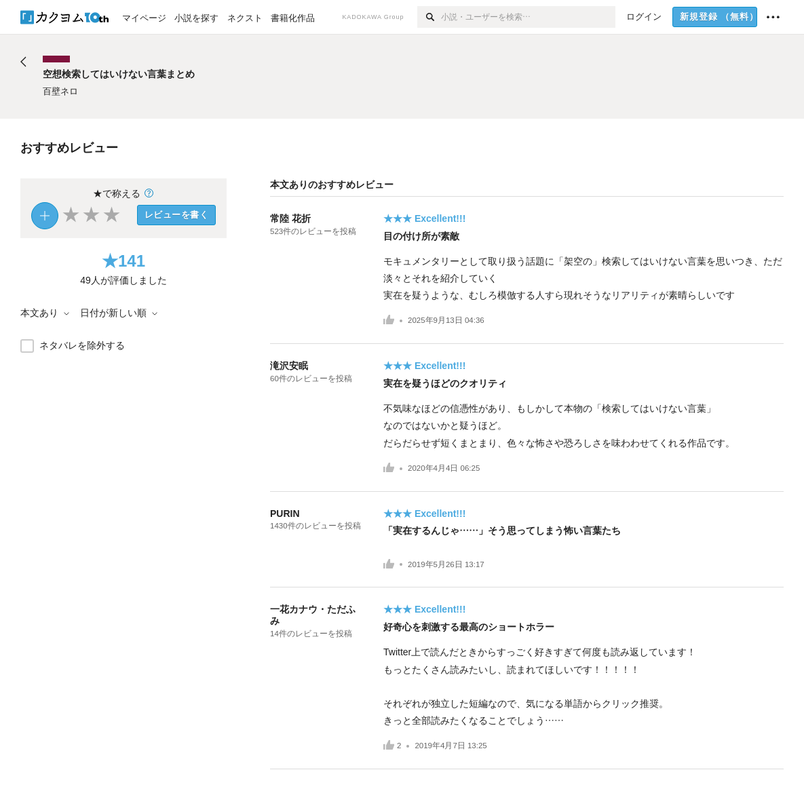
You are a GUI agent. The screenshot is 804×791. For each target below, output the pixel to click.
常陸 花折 (290, 218)
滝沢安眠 (289, 365)
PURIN (285, 513)
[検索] (429, 17)
